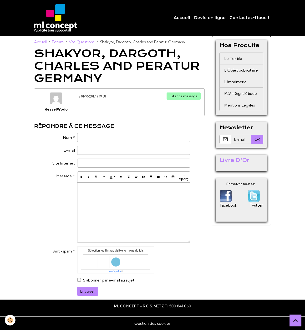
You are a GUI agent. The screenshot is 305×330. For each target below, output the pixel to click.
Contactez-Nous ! (249, 18)
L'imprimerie (235, 81)
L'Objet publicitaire (241, 70)
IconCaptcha (115, 271)
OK (257, 139)
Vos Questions (82, 41)
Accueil (182, 18)
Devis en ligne (210, 18)
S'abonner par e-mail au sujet (108, 280)
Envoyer (87, 291)
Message (64, 176)
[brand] (56, 18)
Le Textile (233, 58)
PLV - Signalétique (240, 93)
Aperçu (184, 177)
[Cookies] (10, 320)
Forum (58, 41)
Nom (67, 137)
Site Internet (63, 163)
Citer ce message (184, 96)
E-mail (69, 150)
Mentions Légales (239, 105)
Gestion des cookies (152, 323)
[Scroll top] (295, 320)
